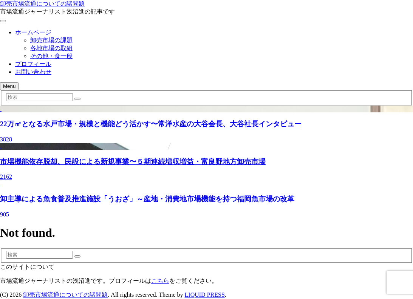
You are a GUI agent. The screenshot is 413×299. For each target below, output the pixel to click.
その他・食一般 (51, 56)
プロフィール (33, 64)
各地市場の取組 (51, 48)
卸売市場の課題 (51, 40)
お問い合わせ (33, 72)
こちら (160, 281)
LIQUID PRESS (205, 294)
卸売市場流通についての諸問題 (42, 3)
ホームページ (33, 32)
